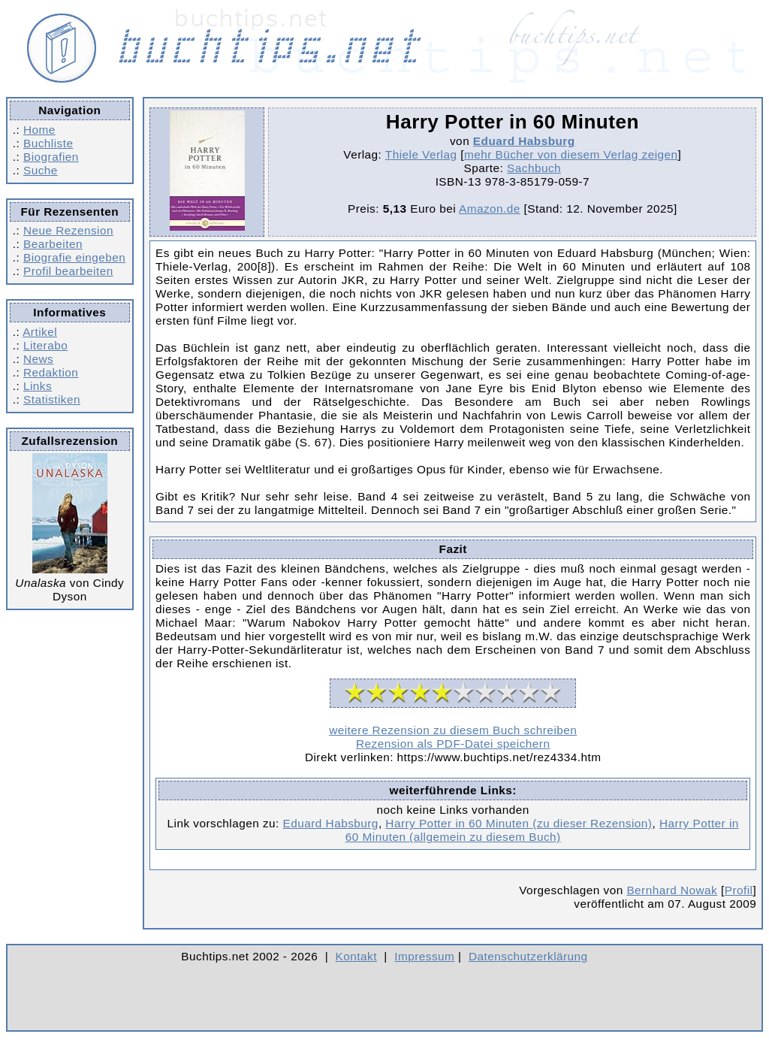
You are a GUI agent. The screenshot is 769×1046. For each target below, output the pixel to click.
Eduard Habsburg (524, 141)
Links (37, 385)
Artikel (40, 331)
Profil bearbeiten (68, 271)
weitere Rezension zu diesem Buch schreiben (453, 730)
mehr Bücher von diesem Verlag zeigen (571, 154)
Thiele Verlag (421, 154)
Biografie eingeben (74, 257)
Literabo (45, 345)
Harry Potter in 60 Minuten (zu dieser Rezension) (518, 823)
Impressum (424, 956)
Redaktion (50, 372)
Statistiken (51, 399)
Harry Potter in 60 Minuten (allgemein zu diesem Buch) (542, 830)
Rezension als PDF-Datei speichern (453, 743)
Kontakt (356, 956)
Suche (40, 170)
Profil (739, 890)
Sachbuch (534, 168)
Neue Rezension (68, 230)
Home (39, 129)
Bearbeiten (53, 243)
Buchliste (48, 143)
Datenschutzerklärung (528, 956)
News (38, 358)
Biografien (51, 156)
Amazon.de (489, 208)
